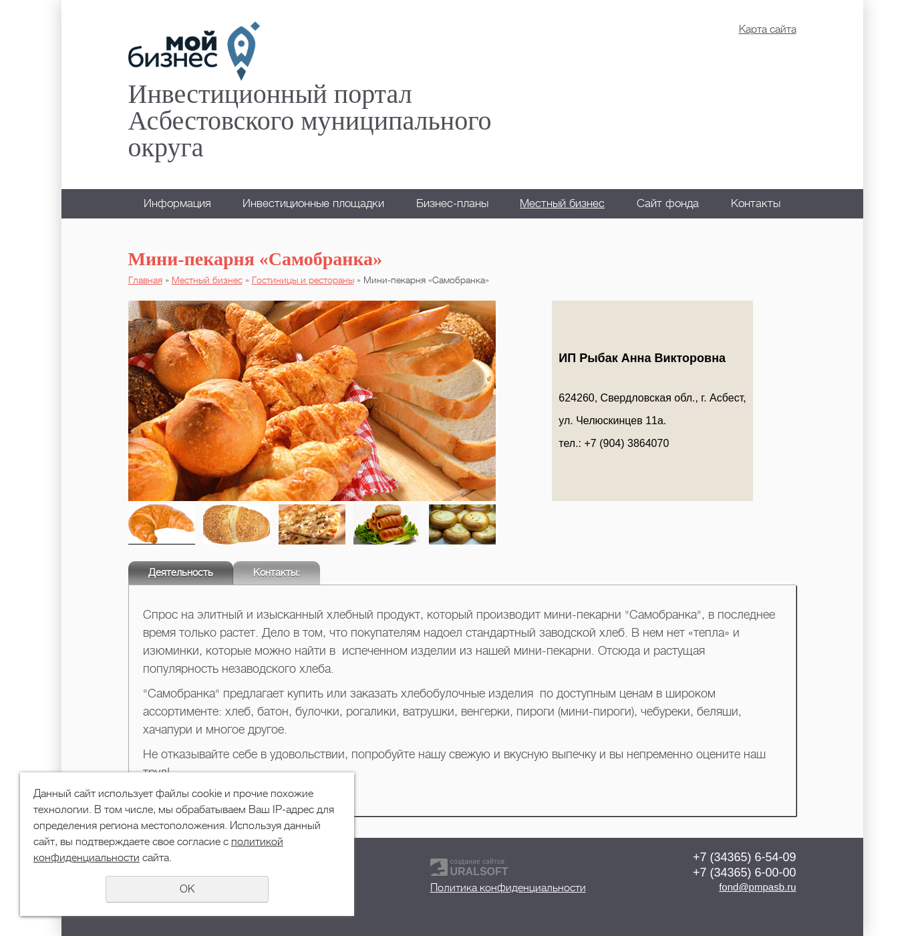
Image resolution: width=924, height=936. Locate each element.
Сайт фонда (668, 203)
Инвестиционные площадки (313, 203)
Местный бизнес (562, 203)
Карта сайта (767, 29)
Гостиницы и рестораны (303, 280)
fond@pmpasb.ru (757, 887)
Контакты (755, 203)
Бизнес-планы (452, 203)
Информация (177, 203)
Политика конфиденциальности (508, 888)
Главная (145, 280)
